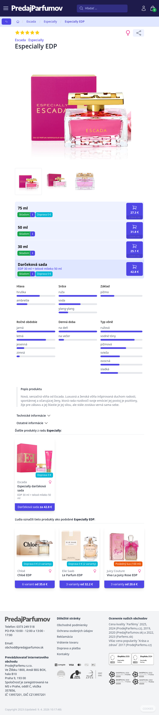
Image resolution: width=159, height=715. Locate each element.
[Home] (17, 21)
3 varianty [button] (79, 584)
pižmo (104, 292)
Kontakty (63, 654)
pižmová (106, 344)
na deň (63, 328)
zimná (21, 352)
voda (62, 300)
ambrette (23, 300)
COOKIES (148, 708)
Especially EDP (74, 21)
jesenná (22, 344)
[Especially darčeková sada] (35, 457)
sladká (104, 369)
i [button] (32, 214)
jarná (20, 328)
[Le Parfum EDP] (79, 546)
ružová (105, 328)
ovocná (105, 361)
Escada (31, 21)
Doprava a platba (69, 648)
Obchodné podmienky (72, 625)
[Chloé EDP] (35, 546)
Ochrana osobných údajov (75, 631)
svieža (104, 352)
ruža (62, 292)
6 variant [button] (34, 584)
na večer (64, 336)
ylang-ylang (66, 309)
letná (20, 336)
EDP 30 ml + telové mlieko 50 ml (40, 268)
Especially (50, 21)
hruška (21, 292)
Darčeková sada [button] (35, 507)
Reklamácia (65, 637)
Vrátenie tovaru (67, 642)
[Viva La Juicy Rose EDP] (124, 546)
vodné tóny (108, 336)
